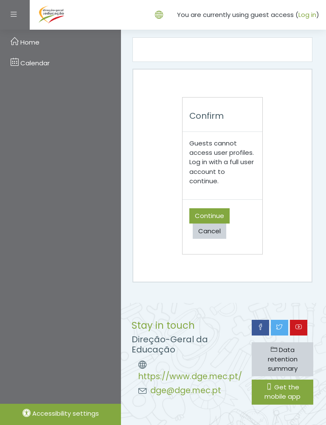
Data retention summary (283, 359)
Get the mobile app (282, 392)
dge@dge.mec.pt (185, 390)
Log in (307, 14)
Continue (209, 215)
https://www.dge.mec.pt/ (190, 376)
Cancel (209, 230)
